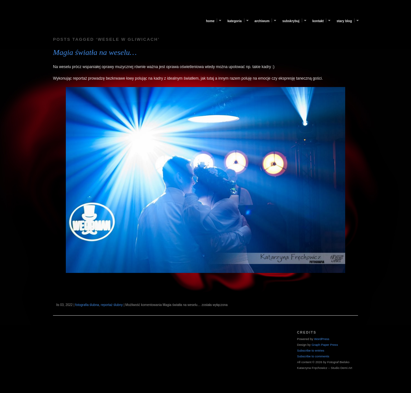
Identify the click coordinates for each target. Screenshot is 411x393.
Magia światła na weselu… (95, 52)
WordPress (321, 339)
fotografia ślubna (87, 305)
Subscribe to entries (310, 350)
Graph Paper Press (324, 344)
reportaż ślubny (112, 305)
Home (210, 21)
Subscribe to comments (313, 356)
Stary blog (344, 21)
